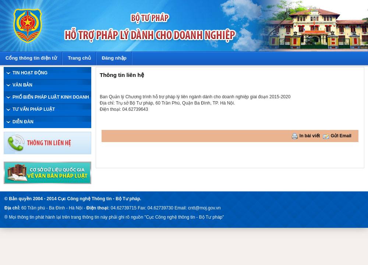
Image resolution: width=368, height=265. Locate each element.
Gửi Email (341, 135)
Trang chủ (79, 58)
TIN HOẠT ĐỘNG (30, 72)
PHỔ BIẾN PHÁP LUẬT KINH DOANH (51, 97)
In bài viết (310, 135)
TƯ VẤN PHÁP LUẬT (34, 109)
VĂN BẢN (22, 85)
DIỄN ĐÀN (23, 121)
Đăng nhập (114, 58)
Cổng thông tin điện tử (31, 58)
